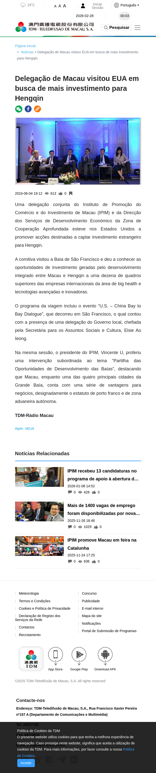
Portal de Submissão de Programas (109, 631)
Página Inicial (25, 46)
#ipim (19, 429)
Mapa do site (92, 616)
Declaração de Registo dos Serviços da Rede (38, 618)
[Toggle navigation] (137, 27)
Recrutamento (30, 635)
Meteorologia (29, 593)
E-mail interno (92, 608)
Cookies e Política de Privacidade (44, 608)
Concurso (89, 593)
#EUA (29, 429)
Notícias (27, 52)
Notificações (91, 623)
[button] (129, 5)
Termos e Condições (34, 601)
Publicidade (91, 601)
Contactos (26, 627)
